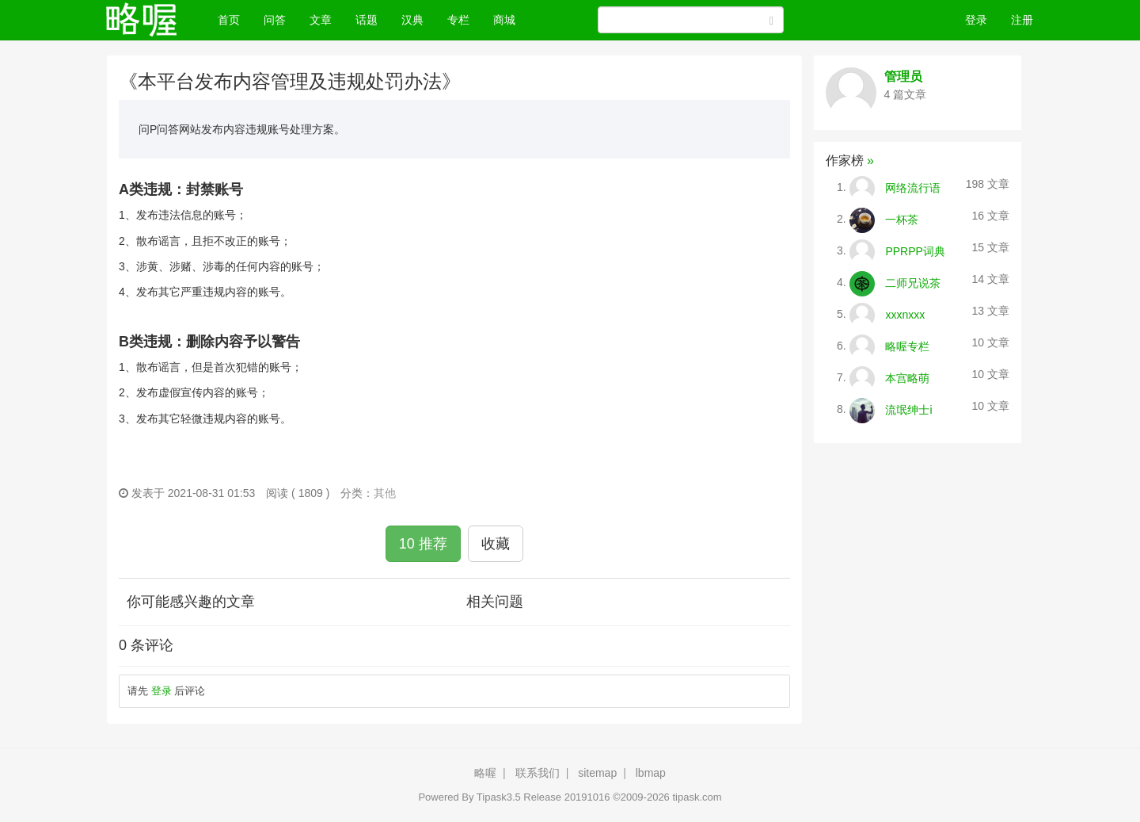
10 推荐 (423, 544)
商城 (504, 19)
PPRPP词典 (914, 250)
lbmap (651, 773)
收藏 (495, 544)
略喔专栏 (907, 345)
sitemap (597, 773)
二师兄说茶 (912, 282)
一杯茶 (901, 218)
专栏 (458, 19)
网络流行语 (912, 187)
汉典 (412, 19)
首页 (235, 18)
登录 (976, 19)
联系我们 (537, 773)
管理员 (903, 76)
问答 (275, 19)
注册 (1022, 19)
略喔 (485, 773)
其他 (385, 493)
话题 (366, 19)
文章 (321, 19)
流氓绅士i (908, 409)
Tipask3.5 (499, 797)
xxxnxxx (905, 314)
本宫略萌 (907, 377)
